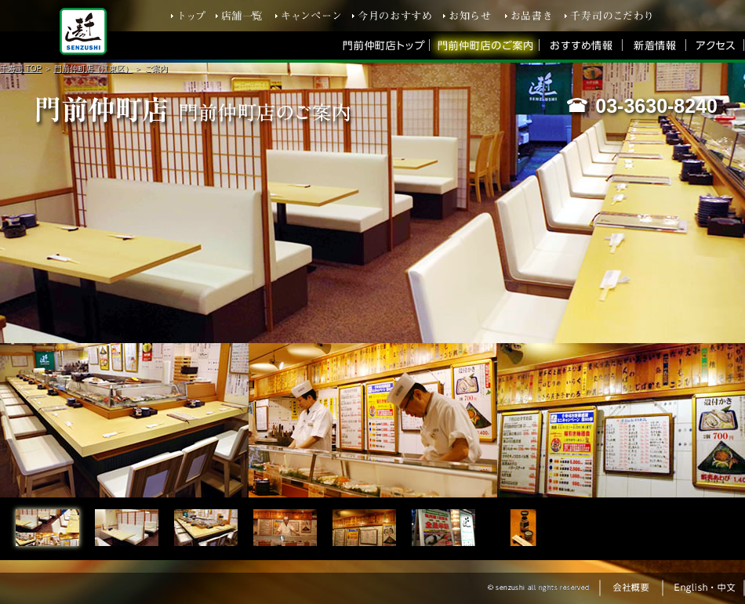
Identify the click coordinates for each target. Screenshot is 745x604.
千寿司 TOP (21, 68)
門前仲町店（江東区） (93, 68)
